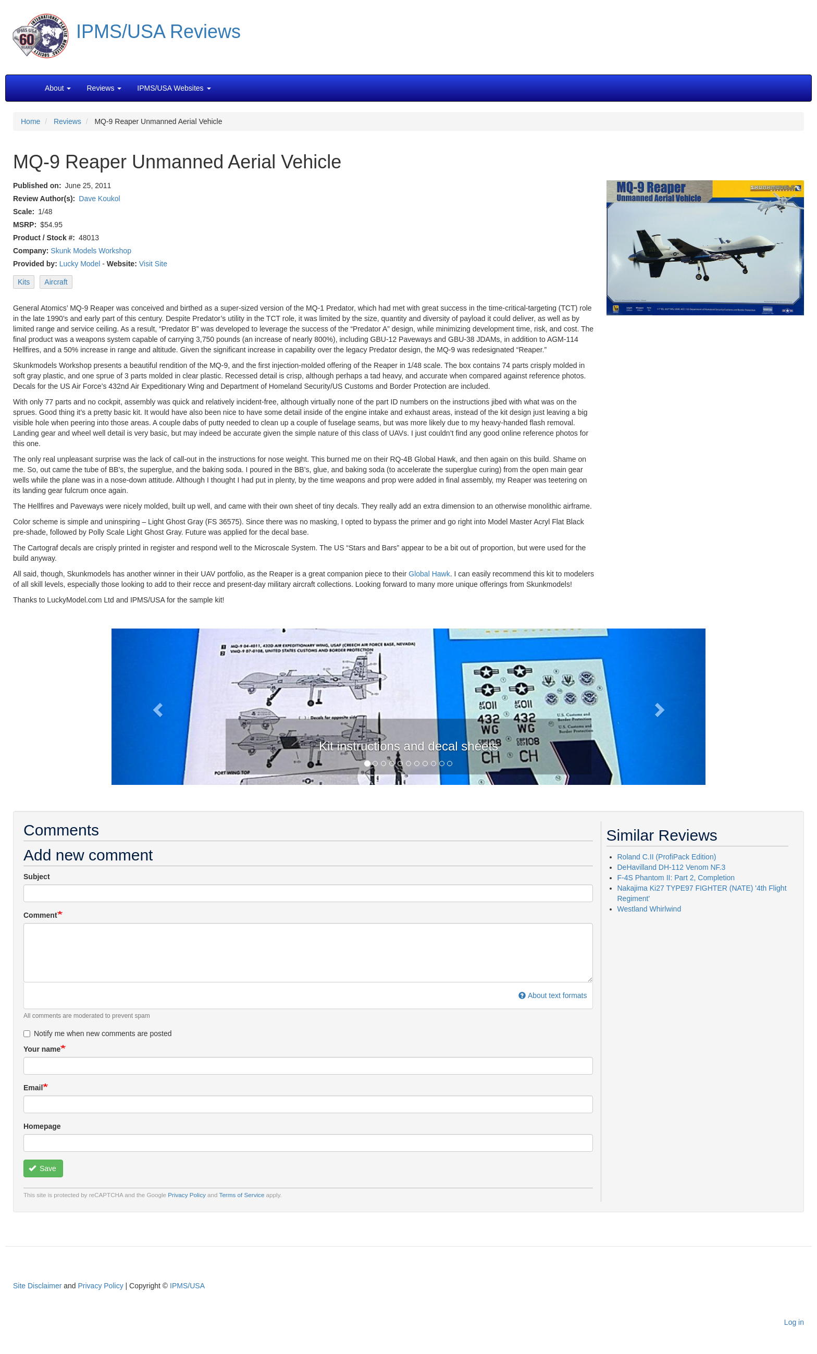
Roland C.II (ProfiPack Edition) (666, 857)
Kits (24, 282)
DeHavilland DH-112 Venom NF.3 (671, 867)
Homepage (42, 1126)
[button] (408, 705)
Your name (41, 1049)
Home (30, 121)
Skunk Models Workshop (91, 251)
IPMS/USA (187, 1286)
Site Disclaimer (37, 1286)
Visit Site (153, 264)
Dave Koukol (99, 198)
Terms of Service (242, 1194)
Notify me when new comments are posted (97, 1033)
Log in (794, 1322)
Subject (36, 876)
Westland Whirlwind (649, 909)
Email (33, 1088)
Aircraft (55, 282)
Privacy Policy (187, 1194)
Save (42, 1168)
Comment (40, 915)
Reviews (67, 121)
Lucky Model (80, 264)
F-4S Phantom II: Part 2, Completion (676, 877)
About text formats (552, 995)
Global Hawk (429, 574)
